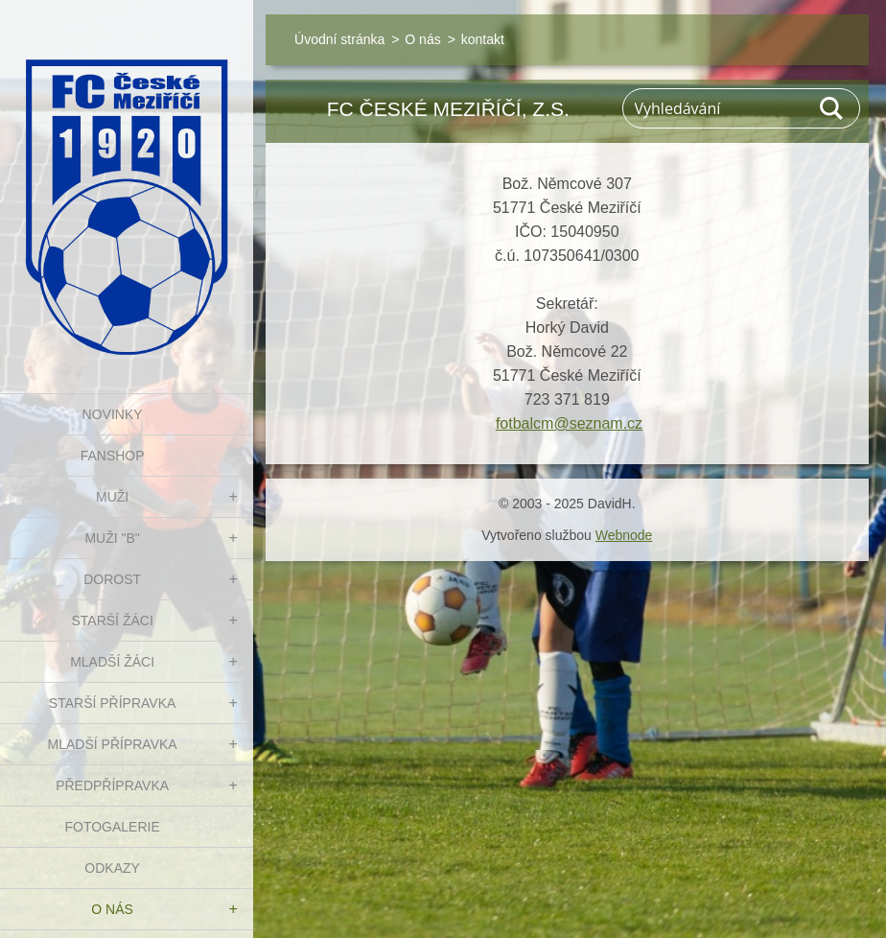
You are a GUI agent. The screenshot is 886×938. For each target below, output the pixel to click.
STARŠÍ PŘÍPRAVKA (112, 703)
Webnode (624, 535)
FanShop (113, 455)
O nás (112, 909)
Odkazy (112, 868)
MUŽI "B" (111, 538)
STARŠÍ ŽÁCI (111, 620)
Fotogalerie (111, 826)
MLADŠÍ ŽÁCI (112, 661)
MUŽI (112, 496)
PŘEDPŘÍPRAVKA (112, 785)
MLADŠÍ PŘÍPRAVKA (112, 744)
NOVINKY (112, 414)
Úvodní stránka (339, 39)
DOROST (112, 579)
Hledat (832, 108)
